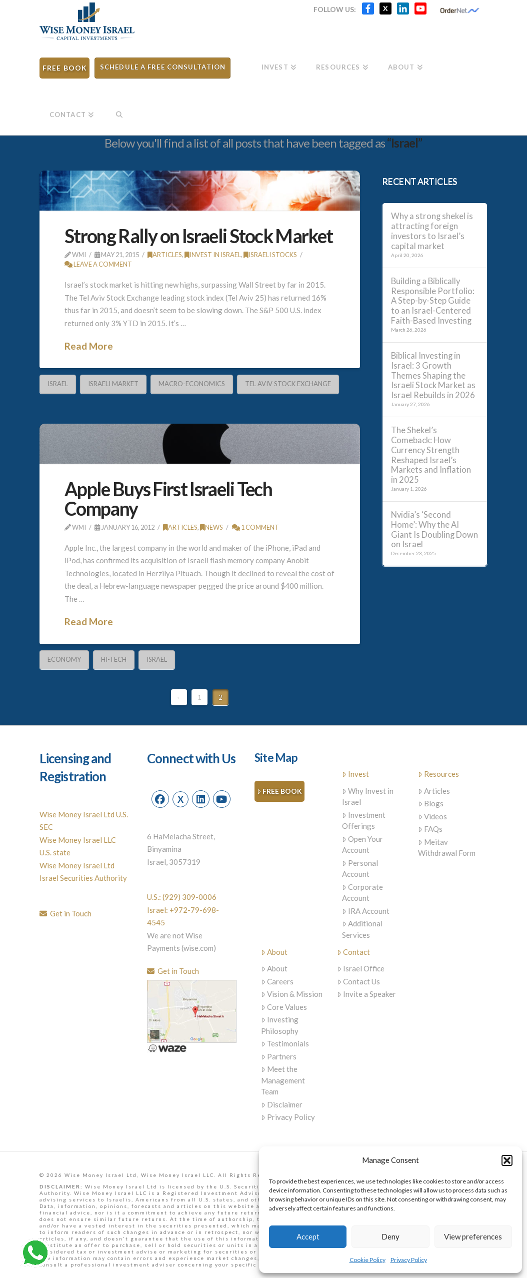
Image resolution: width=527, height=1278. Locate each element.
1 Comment (255, 527)
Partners (279, 1056)
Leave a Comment (98, 264)
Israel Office (361, 968)
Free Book (279, 791)
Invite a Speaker (366, 993)
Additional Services (362, 929)
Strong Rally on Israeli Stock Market (198, 236)
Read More (88, 346)
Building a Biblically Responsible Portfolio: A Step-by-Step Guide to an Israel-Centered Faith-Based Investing (432, 301)
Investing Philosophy (280, 1025)
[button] (507, 1160)
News (211, 527)
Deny (391, 1236)
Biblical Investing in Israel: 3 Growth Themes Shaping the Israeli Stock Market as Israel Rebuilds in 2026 (433, 375)
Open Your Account (363, 844)
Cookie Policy (368, 1259)
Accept (308, 1236)
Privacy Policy (408, 1259)
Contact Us (358, 981)
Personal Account (360, 868)
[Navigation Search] (119, 111)
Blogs (431, 803)
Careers (277, 981)
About (274, 951)
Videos (433, 816)
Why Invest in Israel (368, 796)
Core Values (284, 1006)
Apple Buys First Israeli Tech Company (168, 499)
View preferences (473, 1236)
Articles (165, 255)
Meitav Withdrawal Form (447, 847)
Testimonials (285, 1043)
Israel (58, 384)
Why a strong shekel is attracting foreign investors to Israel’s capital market (432, 231)
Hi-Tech (113, 659)
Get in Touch (66, 913)
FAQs (430, 828)
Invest (356, 773)
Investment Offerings (364, 820)
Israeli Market (113, 384)
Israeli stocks (270, 255)
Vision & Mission (292, 993)
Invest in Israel (212, 255)
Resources (439, 773)
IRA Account (366, 910)
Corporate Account (363, 892)
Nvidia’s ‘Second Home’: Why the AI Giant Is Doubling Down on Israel (434, 529)
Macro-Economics (191, 384)
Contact (353, 951)
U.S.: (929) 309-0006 (181, 896)
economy (64, 659)
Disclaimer (282, 1104)
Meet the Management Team (283, 1080)
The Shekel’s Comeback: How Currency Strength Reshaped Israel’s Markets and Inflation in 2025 (431, 455)
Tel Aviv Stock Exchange (288, 384)
